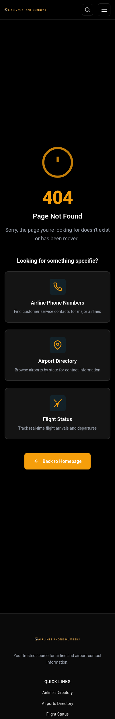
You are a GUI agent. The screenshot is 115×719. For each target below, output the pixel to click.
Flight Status (57, 714)
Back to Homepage (58, 461)
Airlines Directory (57, 692)
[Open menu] (104, 9)
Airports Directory (57, 703)
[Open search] (87, 9)
